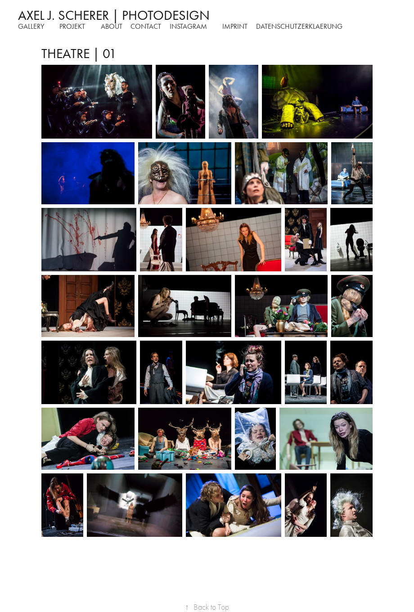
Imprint (235, 26)
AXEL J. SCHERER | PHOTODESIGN (114, 15)
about (111, 26)
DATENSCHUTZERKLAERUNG (299, 26)
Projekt (72, 26)
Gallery (31, 26)
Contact (145, 26)
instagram (188, 26)
